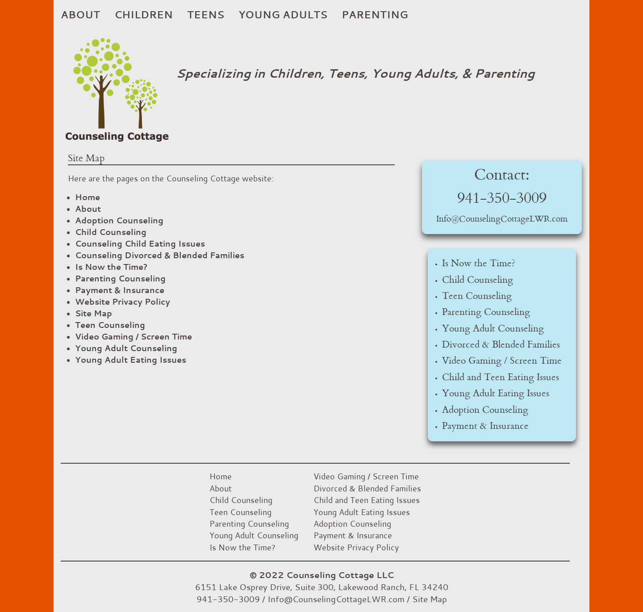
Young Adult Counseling (126, 348)
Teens (205, 14)
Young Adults (282, 14)
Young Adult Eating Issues (130, 359)
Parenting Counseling (120, 278)
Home (87, 197)
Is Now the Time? (111, 266)
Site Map (93, 313)
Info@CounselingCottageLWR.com (502, 219)
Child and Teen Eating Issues (500, 377)
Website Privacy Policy (122, 301)
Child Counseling (110, 231)
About (80, 14)
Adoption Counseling (119, 220)
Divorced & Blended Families (501, 345)
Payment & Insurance (119, 290)
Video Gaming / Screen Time (133, 336)
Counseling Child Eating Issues (140, 243)
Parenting (375, 14)
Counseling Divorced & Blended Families (159, 255)
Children (143, 14)
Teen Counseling (110, 324)
